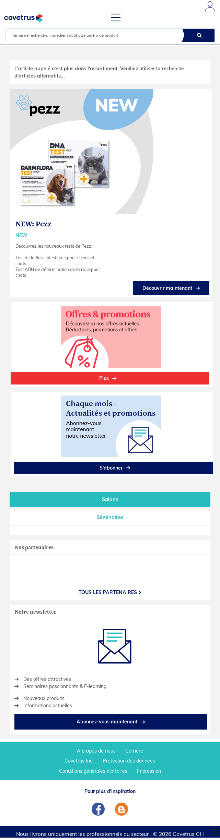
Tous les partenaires (110, 592)
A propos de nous (96, 751)
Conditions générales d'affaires (93, 771)
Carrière (134, 751)
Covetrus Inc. (79, 761)
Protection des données (129, 761)
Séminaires (110, 517)
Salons (110, 499)
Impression (149, 771)
